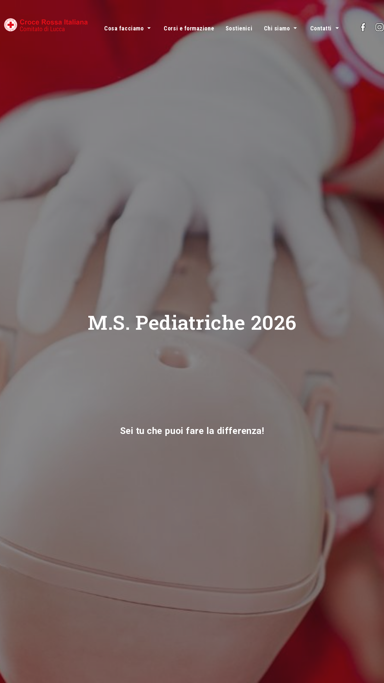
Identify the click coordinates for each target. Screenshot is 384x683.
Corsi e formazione (189, 28)
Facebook (377, 23)
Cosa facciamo (124, 28)
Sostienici (239, 28)
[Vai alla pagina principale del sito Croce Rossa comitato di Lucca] (46, 23)
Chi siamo (277, 28)
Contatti (321, 28)
